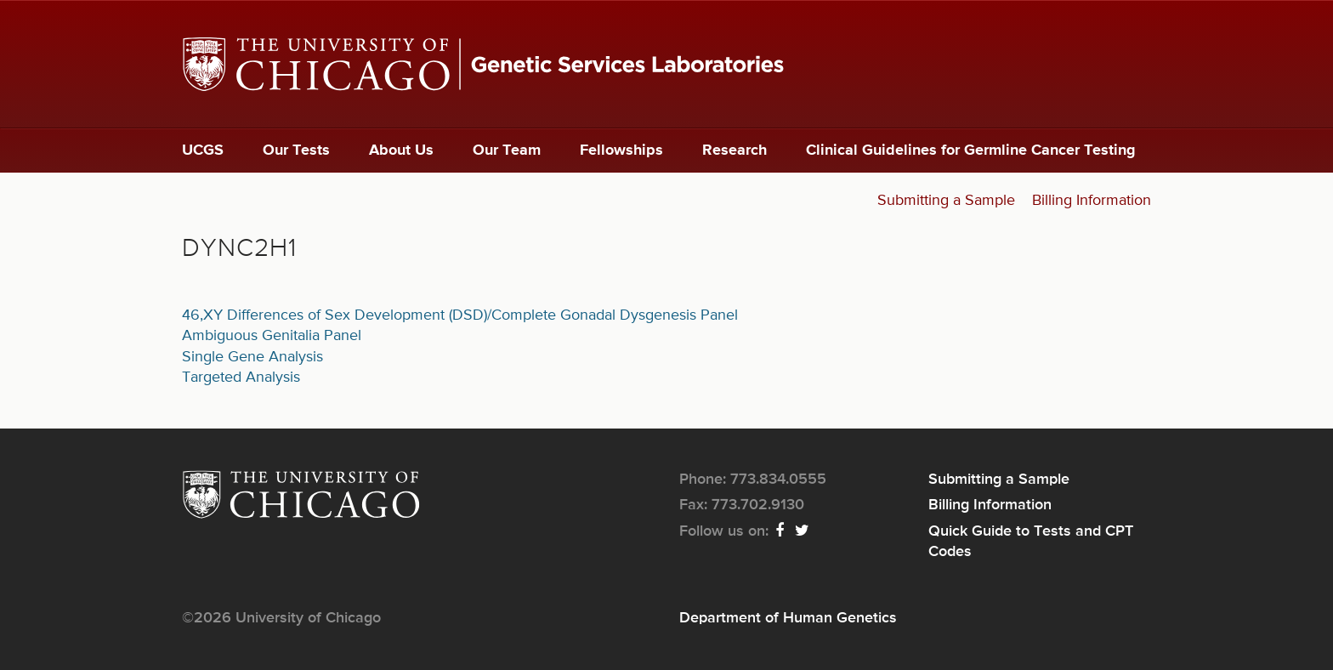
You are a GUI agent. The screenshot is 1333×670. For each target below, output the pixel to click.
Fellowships (621, 150)
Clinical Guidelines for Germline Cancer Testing (971, 150)
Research (734, 150)
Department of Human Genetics (788, 618)
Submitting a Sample (946, 200)
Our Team (507, 150)
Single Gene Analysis (252, 357)
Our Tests (296, 150)
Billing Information (1091, 200)
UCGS (203, 150)
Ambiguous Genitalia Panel (271, 336)
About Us (401, 150)
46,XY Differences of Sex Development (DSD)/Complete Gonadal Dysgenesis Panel (460, 315)
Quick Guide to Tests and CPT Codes (1030, 541)
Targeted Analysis (241, 377)
